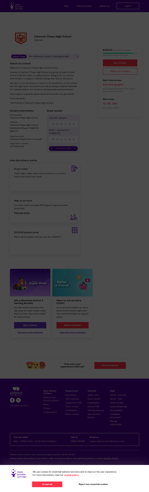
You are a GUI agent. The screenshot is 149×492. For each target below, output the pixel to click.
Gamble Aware (111, 458)
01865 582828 (78, 441)
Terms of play (117, 402)
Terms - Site (116, 398)
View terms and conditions (30, 332)
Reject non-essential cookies (93, 484)
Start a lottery (84, 6)
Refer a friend (72, 325)
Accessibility (116, 410)
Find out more (22, 212)
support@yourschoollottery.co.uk (107, 441)
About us (104, 6)
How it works (71, 406)
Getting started (96, 410)
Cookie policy (50, 412)
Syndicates (71, 410)
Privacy (46, 408)
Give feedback (110, 365)
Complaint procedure (115, 416)
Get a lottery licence (94, 416)
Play (66, 6)
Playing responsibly (116, 423)
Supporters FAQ (73, 402)
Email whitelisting (118, 406)
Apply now (93, 395)
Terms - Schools (118, 395)
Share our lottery (120, 71)
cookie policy (71, 475)
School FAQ (93, 406)
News (46, 404)
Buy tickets (120, 63)
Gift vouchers (72, 398)
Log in (128, 5)
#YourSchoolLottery (19, 405)
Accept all (47, 484)
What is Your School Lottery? (51, 399)
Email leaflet (94, 402)
